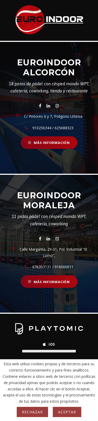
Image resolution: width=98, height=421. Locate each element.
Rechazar (32, 411)
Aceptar (67, 411)
